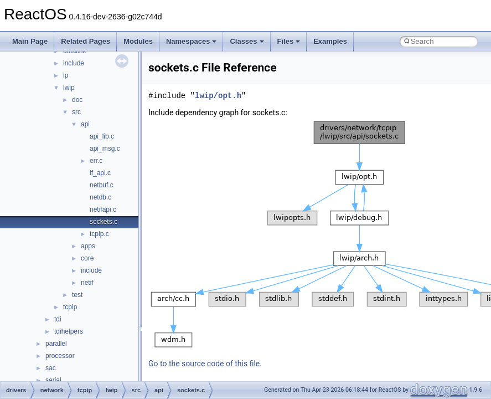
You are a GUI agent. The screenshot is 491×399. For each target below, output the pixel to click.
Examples (330, 41)
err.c (96, 161)
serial (53, 380)
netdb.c (100, 197)
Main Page (30, 41)
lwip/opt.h (218, 95)
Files (289, 41)
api (85, 124)
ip (65, 75)
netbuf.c (101, 185)
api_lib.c (102, 136)
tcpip (70, 307)
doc (77, 100)
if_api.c (100, 173)
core (87, 258)
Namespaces (191, 41)
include (73, 63)
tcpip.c (99, 234)
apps (88, 246)
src (76, 112)
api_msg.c (105, 148)
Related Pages (85, 41)
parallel (56, 343)
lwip (69, 87)
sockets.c (103, 222)
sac (50, 368)
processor (60, 356)
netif (87, 283)
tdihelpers (68, 331)
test (77, 295)
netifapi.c (103, 209)
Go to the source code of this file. (205, 363)
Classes (246, 41)
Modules (138, 41)
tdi (57, 319)
